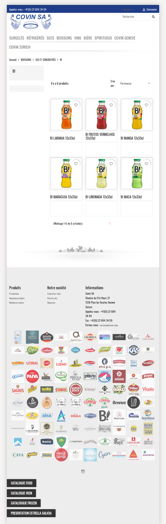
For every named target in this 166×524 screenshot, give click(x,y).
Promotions (14, 293)
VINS (77, 38)
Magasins (51, 302)
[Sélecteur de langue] (128, 9)
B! (13, 71)
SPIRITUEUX (103, 38)
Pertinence (135, 83)
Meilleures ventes (16, 302)
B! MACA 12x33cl (131, 196)
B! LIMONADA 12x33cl (99, 196)
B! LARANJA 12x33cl (62, 138)
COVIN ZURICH (19, 47)
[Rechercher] (139, 17)
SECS (50, 38)
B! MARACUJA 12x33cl (63, 196)
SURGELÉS (16, 38)
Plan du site (52, 298)
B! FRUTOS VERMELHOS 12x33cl (100, 136)
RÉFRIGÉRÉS (35, 38)
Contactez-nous (54, 293)
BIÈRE (88, 38)
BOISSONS (64, 38)
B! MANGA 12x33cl (132, 138)
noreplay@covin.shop (109, 325)
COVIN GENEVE (124, 38)
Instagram (83, 471)
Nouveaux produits (17, 298)
